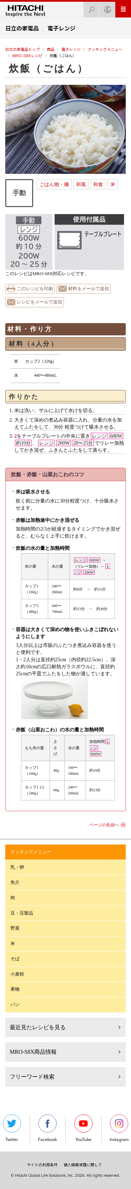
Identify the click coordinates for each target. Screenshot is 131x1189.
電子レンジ (71, 49)
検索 (89, 7)
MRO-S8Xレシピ (27, 55)
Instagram (119, 1128)
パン (15, 1004)
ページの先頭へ (104, 824)
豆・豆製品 (21, 913)
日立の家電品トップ (22, 49)
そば (15, 958)
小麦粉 (17, 974)
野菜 (15, 928)
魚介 (15, 882)
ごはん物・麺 (54, 184)
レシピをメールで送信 (39, 302)
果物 (15, 989)
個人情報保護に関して (83, 1164)
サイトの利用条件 (42, 1164)
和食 (98, 184)
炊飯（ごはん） (48, 68)
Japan (105, 7)
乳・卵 (17, 867)
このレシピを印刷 (35, 288)
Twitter (12, 1128)
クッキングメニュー (105, 49)
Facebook (47, 1128)
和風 (81, 184)
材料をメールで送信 (88, 288)
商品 (50, 49)
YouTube (83, 1128)
